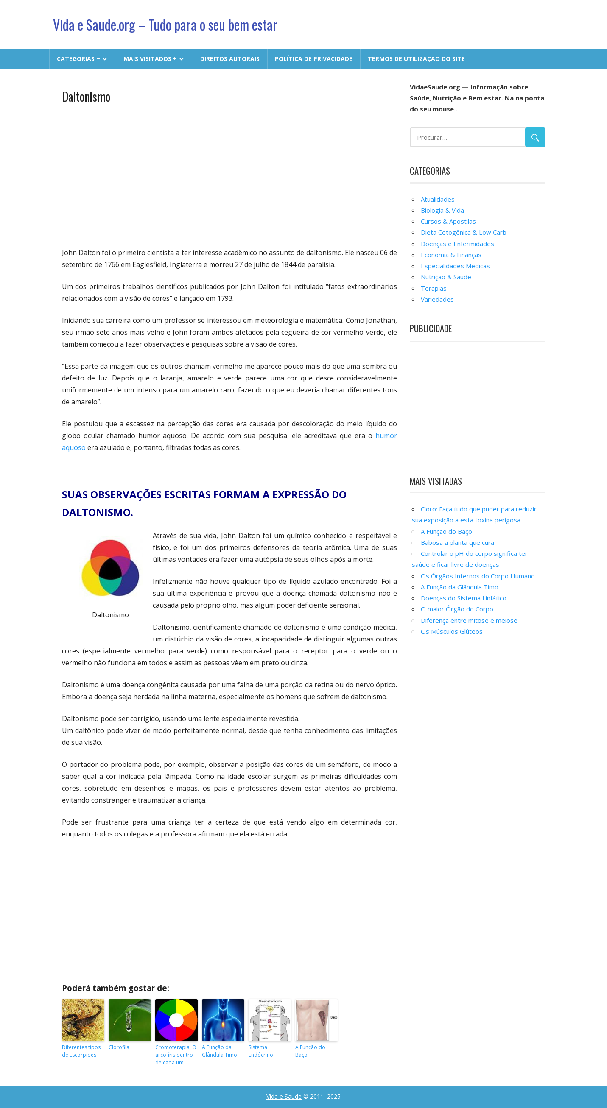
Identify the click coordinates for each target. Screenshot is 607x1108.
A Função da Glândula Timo (219, 1051)
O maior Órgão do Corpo (457, 609)
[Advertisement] (229, 174)
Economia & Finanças (451, 254)
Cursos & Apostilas (448, 221)
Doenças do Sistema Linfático (463, 598)
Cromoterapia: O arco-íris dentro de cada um (175, 1055)
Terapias (434, 288)
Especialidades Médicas (455, 265)
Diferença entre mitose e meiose (469, 620)
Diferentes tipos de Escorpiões (81, 1051)
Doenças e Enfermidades (457, 243)
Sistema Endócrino (261, 1051)
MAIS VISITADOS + (150, 59)
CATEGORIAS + (78, 59)
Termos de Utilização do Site (416, 59)
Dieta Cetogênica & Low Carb (463, 232)
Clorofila (119, 1047)
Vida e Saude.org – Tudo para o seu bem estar (165, 24)
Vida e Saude (284, 1096)
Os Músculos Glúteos (452, 631)
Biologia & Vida (442, 210)
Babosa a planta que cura (457, 542)
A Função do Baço (310, 1051)
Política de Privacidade (313, 59)
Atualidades (438, 199)
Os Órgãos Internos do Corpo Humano (478, 576)
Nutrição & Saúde (446, 276)
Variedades (437, 299)
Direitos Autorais (230, 59)
